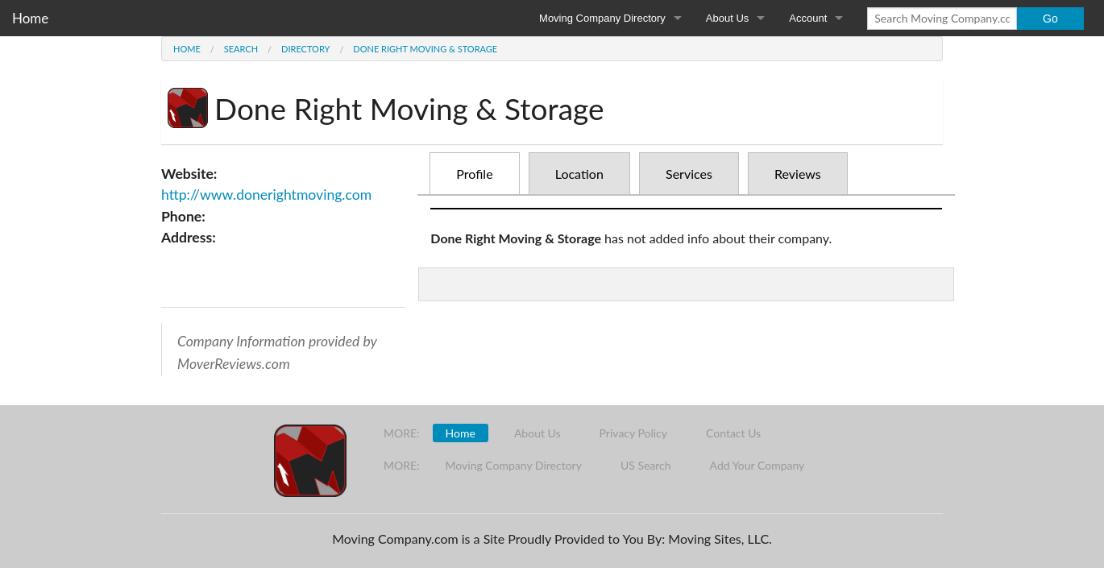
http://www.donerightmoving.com (266, 194)
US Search (645, 465)
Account (808, 18)
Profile (474, 173)
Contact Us (733, 433)
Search (241, 49)
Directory (305, 49)
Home (30, 18)
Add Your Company (757, 465)
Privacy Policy (633, 433)
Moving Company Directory (602, 18)
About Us (727, 18)
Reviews (797, 173)
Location (579, 173)
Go (1050, 18)
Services (689, 173)
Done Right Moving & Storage (425, 49)
